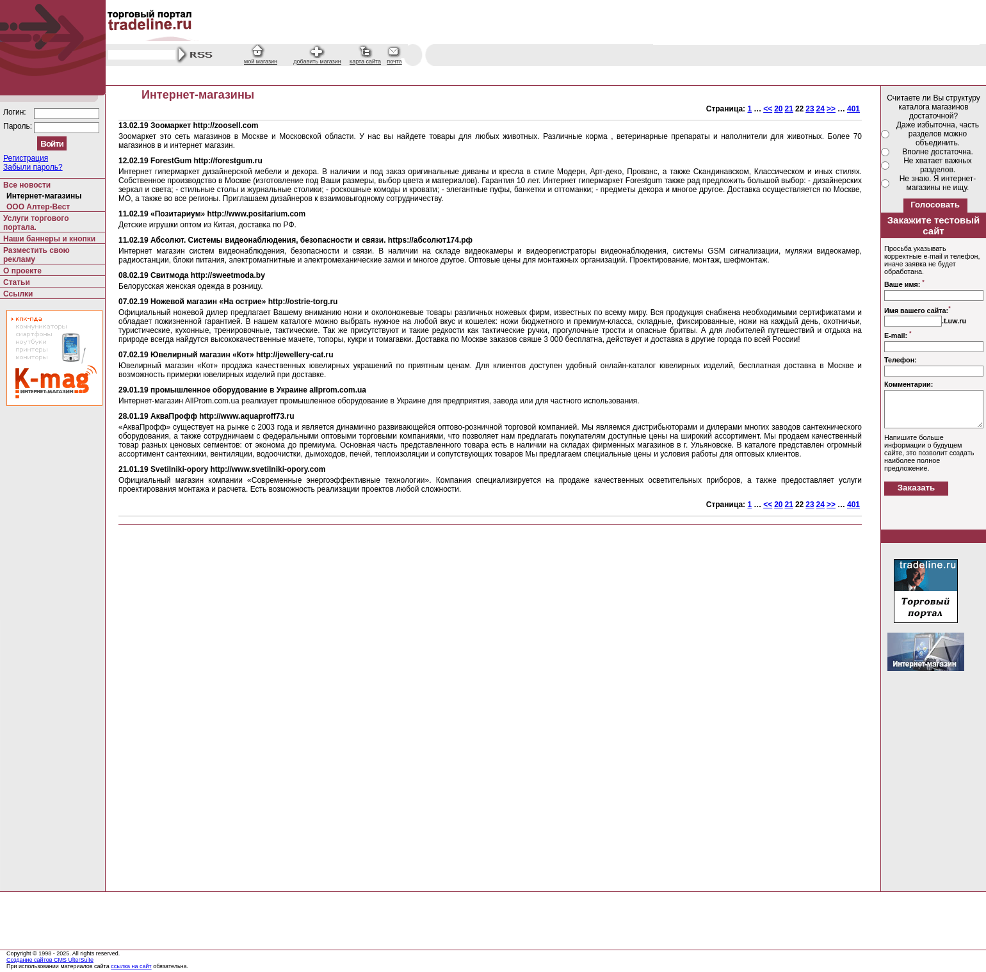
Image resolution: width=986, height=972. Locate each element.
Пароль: (18, 126)
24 (820, 108)
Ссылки (18, 293)
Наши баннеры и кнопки (49, 238)
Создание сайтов (30, 960)
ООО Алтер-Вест (38, 206)
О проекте (22, 270)
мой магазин (260, 61)
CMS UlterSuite (73, 960)
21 (789, 108)
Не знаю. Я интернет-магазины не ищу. (938, 183)
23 (809, 108)
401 (853, 108)
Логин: (15, 112)
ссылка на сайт (131, 966)
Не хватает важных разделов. (937, 165)
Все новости (27, 185)
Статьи (16, 282)
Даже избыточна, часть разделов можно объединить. (937, 133)
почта (394, 61)
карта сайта (365, 61)
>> (831, 108)
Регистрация (25, 158)
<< (767, 108)
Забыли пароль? (33, 167)
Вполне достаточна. (937, 151)
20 (778, 108)
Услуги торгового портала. (36, 223)
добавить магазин (317, 61)
